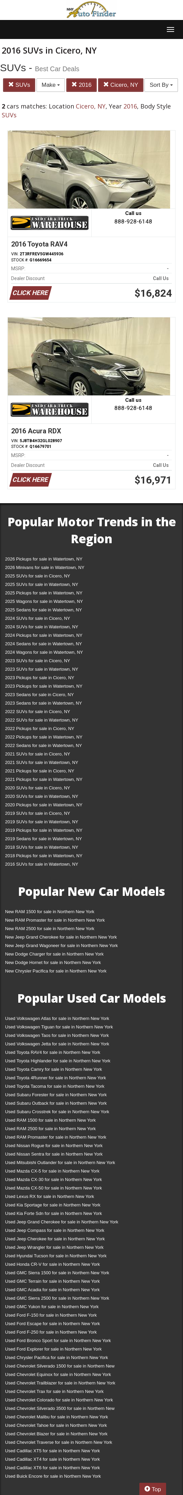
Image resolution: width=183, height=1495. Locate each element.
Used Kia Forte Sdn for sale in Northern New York (53, 1213)
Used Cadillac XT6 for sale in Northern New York (52, 1467)
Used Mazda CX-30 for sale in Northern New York (53, 1179)
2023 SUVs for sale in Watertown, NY (41, 669)
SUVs (19, 85)
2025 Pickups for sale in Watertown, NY (44, 592)
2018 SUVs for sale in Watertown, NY (41, 847)
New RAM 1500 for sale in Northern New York (49, 911)
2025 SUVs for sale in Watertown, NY (41, 584)
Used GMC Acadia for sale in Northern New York (52, 1289)
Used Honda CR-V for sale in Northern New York (52, 1264)
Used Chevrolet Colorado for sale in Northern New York (59, 1399)
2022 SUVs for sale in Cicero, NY (37, 711)
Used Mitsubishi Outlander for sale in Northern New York (60, 1162)
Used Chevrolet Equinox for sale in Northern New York (58, 1374)
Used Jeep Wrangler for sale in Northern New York (54, 1247)
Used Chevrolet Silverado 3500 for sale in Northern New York (60, 1410)
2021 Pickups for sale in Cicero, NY (39, 770)
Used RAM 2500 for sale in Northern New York (50, 1128)
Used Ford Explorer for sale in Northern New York (53, 1349)
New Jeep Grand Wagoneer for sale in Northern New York (61, 945)
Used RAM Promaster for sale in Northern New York (55, 1137)
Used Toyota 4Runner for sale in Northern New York (55, 1077)
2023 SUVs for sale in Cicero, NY (37, 660)
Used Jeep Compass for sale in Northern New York (54, 1230)
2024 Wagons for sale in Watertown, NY (44, 652)
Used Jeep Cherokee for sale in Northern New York (55, 1238)
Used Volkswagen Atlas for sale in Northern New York (57, 1018)
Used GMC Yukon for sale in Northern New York (52, 1306)
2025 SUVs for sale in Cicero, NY (37, 575)
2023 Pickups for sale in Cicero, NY (39, 677)
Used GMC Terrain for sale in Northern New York (52, 1281)
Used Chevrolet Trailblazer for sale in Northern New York (60, 1382)
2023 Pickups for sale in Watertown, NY (44, 686)
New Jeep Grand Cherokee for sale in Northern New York (61, 937)
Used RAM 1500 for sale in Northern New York (50, 1120)
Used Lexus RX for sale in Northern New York (49, 1196)
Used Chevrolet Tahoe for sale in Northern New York (56, 1425)
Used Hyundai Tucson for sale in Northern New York (56, 1255)
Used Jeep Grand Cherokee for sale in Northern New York (61, 1221)
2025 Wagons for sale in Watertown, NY (44, 601)
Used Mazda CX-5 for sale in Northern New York (52, 1171)
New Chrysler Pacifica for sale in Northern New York (56, 970)
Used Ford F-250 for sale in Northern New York (51, 1332)
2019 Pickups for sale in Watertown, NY (44, 830)
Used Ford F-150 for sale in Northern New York (51, 1315)
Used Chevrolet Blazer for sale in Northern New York (56, 1433)
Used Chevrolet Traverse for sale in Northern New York (58, 1442)
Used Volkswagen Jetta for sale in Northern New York (57, 1043)
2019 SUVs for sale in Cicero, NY (37, 813)
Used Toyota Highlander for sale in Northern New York (57, 1060)
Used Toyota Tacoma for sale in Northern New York (55, 1086)
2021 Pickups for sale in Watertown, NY (44, 779)
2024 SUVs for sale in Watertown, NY (41, 626)
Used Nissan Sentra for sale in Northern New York (53, 1154)
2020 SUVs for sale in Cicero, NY (37, 787)
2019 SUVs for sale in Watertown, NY (41, 821)
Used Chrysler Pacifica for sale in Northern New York (56, 1357)
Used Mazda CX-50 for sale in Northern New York (53, 1188)
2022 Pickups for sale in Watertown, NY (44, 737)
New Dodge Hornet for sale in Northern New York (53, 962)
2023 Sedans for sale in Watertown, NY (43, 703)
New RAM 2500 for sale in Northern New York (49, 928)
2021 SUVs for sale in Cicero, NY (37, 753)
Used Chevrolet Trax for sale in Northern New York (54, 1391)
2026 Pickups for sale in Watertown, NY (44, 559)
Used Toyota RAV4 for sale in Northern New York (52, 1052)
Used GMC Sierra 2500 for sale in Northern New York (57, 1298)
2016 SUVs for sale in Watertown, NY (41, 864)
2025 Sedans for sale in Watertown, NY (43, 609)
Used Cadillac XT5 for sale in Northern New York (52, 1450)
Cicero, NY (120, 85)
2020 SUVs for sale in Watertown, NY (41, 796)
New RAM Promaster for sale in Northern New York (55, 920)
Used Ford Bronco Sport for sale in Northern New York (58, 1340)
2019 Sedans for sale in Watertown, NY (43, 838)
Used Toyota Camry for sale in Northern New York (53, 1069)
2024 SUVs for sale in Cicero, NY (37, 618)
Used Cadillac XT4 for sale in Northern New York (52, 1459)
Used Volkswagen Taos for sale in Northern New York (57, 1035)
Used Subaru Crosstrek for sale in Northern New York (57, 1111)
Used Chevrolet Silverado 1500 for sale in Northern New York (60, 1367)
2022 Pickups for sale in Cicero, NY (39, 728)
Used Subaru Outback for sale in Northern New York (56, 1103)
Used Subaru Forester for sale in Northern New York (56, 1094)
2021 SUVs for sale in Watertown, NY (41, 762)
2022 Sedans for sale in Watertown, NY (43, 745)
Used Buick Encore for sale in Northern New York (53, 1476)
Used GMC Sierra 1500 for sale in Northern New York (57, 1272)
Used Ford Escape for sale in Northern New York (52, 1323)
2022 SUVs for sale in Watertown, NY (41, 720)
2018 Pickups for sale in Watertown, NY (44, 855)
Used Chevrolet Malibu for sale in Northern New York (56, 1416)
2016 (81, 85)
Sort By (161, 85)
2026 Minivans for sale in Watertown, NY (44, 567)
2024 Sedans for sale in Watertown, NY (43, 643)
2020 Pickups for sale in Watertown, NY (44, 804)
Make (51, 85)
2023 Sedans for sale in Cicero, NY (39, 694)
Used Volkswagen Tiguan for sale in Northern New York (59, 1026)
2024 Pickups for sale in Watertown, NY (44, 635)
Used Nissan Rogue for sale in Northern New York (53, 1145)
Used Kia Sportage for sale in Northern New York (52, 1204)
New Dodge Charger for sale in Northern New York (54, 954)
